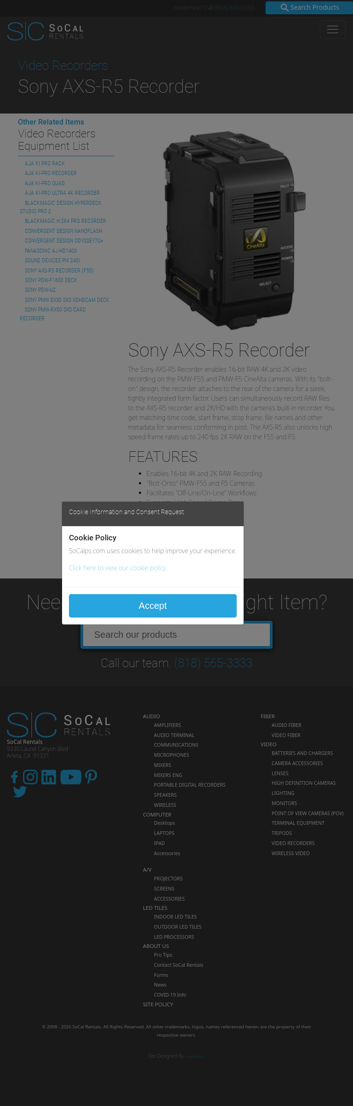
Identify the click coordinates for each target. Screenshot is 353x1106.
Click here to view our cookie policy (117, 567)
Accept (153, 606)
